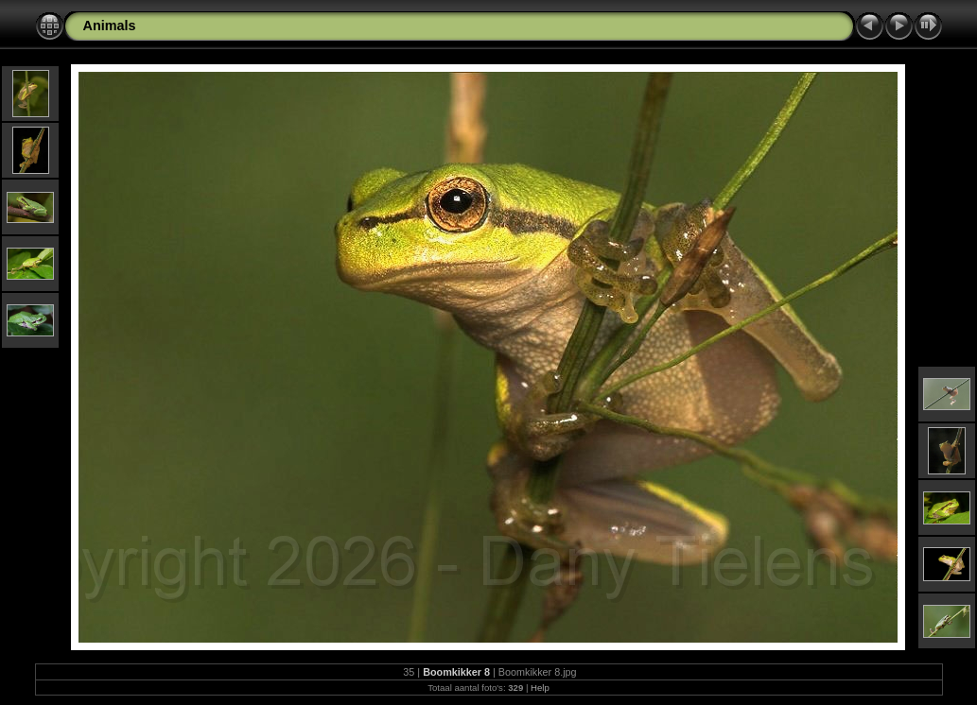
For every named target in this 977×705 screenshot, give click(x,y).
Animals (109, 25)
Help (540, 687)
